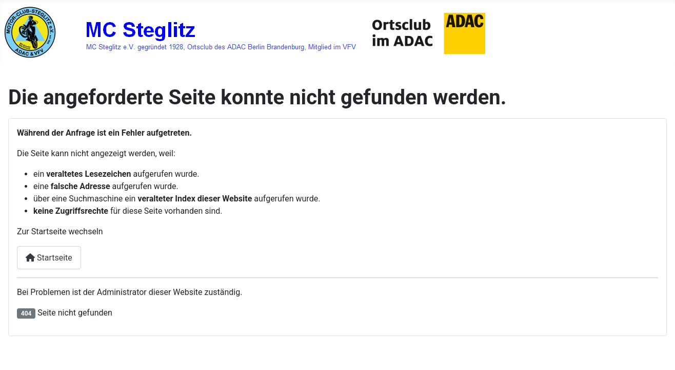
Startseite (49, 258)
